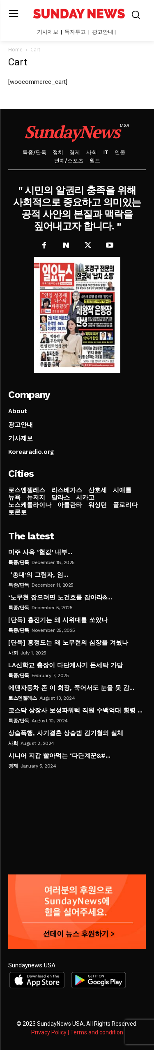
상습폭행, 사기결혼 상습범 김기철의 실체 (65, 733)
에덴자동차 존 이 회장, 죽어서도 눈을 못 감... (71, 688)
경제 (13, 766)
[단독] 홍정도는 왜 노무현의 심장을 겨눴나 (68, 642)
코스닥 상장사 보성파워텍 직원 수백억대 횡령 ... (75, 710)
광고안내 (102, 32)
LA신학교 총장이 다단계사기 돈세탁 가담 (65, 665)
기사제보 (47, 32)
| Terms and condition (95, 1032)
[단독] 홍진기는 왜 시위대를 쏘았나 (58, 620)
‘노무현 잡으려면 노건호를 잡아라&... (60, 597)
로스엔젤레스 (22, 698)
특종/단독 (18, 562)
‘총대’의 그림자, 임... (38, 574)
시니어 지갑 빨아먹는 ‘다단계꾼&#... (59, 755)
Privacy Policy (49, 1032)
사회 (13, 653)
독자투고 (75, 32)
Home (15, 49)
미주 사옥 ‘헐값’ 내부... (40, 552)
